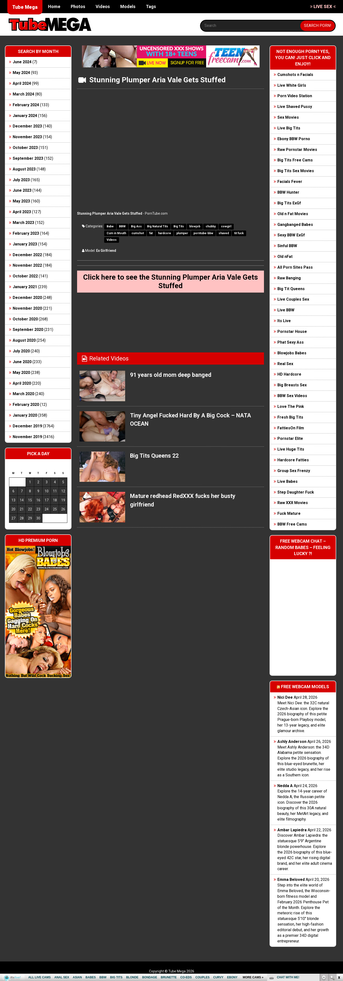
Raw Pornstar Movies (297, 149)
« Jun (12, 527)
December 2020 (27, 297)
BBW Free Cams (292, 524)
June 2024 (22, 62)
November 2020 (27, 308)
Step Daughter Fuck (295, 492)
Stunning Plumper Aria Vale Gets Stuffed (109, 213)
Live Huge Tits (290, 449)
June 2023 (22, 190)
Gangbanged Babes (295, 224)
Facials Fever (289, 181)
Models (127, 6)
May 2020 (21, 372)
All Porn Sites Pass (295, 267)
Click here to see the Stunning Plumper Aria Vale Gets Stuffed (171, 281)
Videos (103, 6)
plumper (182, 233)
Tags (151, 6)
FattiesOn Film (290, 428)
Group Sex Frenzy (293, 470)
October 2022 (25, 276)
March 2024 (23, 94)
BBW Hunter (288, 192)
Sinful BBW (287, 245)
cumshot (137, 233)
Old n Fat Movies (292, 213)
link (339, 905)
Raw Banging (289, 278)
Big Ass (136, 226)
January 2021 (25, 287)
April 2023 (22, 212)
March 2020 (23, 393)
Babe (110, 226)
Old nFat (285, 256)
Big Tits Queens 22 (155, 456)
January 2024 (25, 115)
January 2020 (25, 415)
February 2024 (26, 105)
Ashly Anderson (291, 741)
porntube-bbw (203, 233)
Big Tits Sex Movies (295, 171)
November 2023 (27, 137)
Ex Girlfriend (106, 251)
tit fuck (239, 233)
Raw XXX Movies (292, 502)
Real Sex (285, 363)
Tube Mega (25, 7)
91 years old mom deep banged (171, 375)
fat (151, 233)
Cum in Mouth (116, 233)
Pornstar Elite (290, 438)
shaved (224, 233)
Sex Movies (288, 117)
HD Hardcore (289, 374)
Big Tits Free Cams (295, 160)
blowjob (194, 226)
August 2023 (24, 169)
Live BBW (285, 310)
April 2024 (22, 83)
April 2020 (22, 383)
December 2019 (27, 426)
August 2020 (24, 340)
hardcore (164, 233)
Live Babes (287, 481)
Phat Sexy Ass (290, 342)
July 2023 (21, 180)
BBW (122, 226)
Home (54, 6)
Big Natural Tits (157, 226)
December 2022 (27, 255)
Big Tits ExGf (289, 203)
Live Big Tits (288, 128)
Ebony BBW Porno (293, 139)
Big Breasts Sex (292, 385)
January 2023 (25, 244)
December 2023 (27, 126)
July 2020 (21, 351)
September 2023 (28, 158)
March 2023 (23, 222)
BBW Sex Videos (292, 395)
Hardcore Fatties (293, 460)
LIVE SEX (323, 6)
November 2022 (27, 265)
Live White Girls (291, 85)
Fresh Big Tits (290, 417)
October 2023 (25, 147)
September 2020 (28, 329)
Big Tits (178, 226)
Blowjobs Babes (291, 353)
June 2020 (22, 361)
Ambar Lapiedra (292, 830)
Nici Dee (285, 697)
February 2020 (26, 404)
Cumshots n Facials (295, 74)
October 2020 (25, 319)
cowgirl (226, 226)
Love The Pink (290, 406)
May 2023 (21, 201)
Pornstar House (292, 331)
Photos (78, 6)
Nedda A (285, 785)
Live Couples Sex (293, 299)
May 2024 (21, 72)
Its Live (284, 320)
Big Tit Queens (291, 288)
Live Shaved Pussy (294, 106)
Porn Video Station (294, 96)
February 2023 (26, 233)
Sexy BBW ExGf (291, 235)
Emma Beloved (291, 879)
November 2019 (27, 436)
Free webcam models (305, 686)
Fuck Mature (289, 513)
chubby (211, 226)
